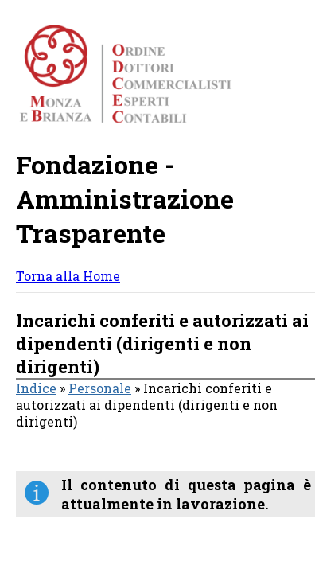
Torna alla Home (68, 275)
